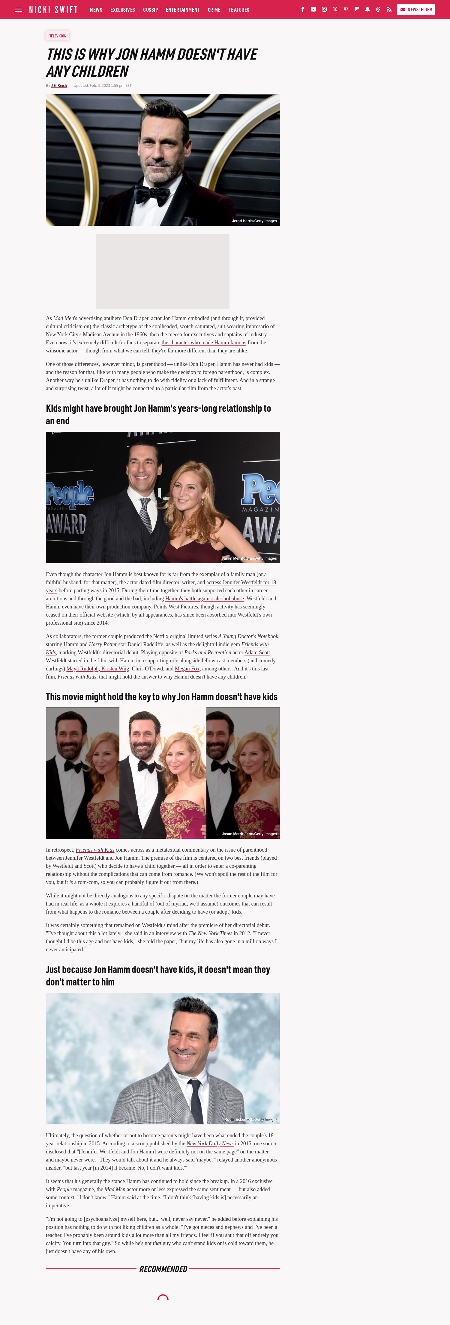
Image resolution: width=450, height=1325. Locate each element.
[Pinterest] (346, 10)
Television (58, 35)
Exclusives (122, 9)
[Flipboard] (357, 10)
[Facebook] (303, 10)
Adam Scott (257, 652)
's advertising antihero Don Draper (100, 318)
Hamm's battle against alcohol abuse (204, 599)
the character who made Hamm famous (204, 343)
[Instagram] (324, 10)
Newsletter (416, 9)
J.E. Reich (59, 85)
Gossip (150, 9)
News (96, 9)
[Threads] (378, 10)
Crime (214, 9)
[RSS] (389, 10)
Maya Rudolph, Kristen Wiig (97, 669)
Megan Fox (187, 669)
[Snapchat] (367, 10)
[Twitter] (335, 10)
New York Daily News (210, 1144)
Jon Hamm (175, 318)
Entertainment (183, 9)
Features (239, 9)
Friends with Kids (95, 850)
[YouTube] (313, 10)
